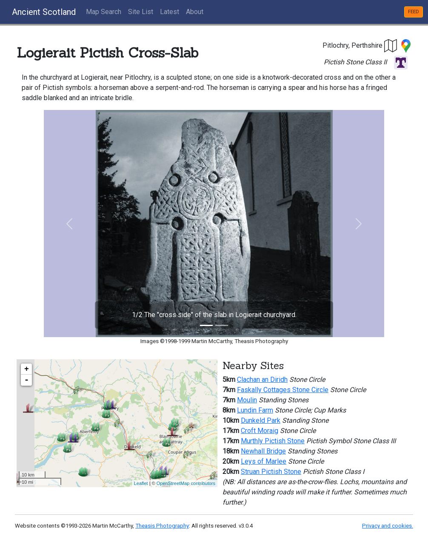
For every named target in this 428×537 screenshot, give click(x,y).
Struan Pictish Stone (271, 472)
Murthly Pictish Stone (273, 441)
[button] (391, 45)
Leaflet (141, 483)
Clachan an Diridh (262, 379)
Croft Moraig (259, 431)
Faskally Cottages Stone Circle (282, 390)
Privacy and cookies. (387, 526)
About (194, 12)
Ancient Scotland (44, 12)
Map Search (103, 12)
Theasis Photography (162, 526)
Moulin (247, 400)
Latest (169, 12)
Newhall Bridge (263, 451)
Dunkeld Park (260, 420)
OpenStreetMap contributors (186, 483)
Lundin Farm (255, 410)
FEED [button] (413, 11)
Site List (140, 12)
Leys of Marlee (263, 461)
